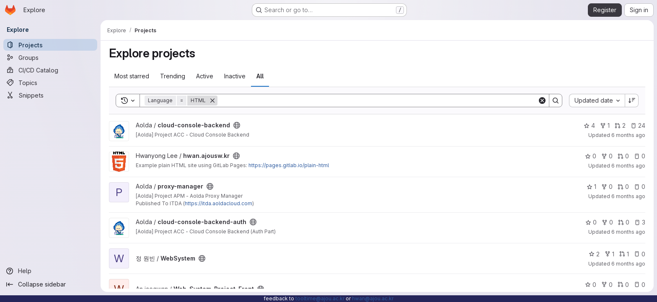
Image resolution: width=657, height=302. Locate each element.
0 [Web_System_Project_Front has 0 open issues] (639, 284)
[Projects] (50, 45)
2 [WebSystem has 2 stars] (594, 254)
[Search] (377, 101)
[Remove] (212, 101)
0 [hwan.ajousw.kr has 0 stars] (590, 156)
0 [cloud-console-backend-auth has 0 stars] (591, 222)
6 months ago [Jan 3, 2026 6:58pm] (628, 232)
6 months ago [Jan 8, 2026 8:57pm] (628, 196)
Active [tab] (204, 76)
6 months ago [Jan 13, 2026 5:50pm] (628, 166)
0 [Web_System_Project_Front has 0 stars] (590, 284)
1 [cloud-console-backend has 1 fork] (605, 125)
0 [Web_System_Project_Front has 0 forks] (607, 284)
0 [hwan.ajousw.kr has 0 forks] (607, 156)
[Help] (50, 271)
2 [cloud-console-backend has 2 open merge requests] (620, 125)
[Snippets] (50, 95)
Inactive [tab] (235, 76)
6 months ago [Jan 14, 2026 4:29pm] (628, 135)
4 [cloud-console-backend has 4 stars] (589, 125)
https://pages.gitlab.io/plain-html (288, 165)
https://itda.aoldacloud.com (218, 203)
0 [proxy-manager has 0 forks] (607, 186)
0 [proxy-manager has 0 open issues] (639, 186)
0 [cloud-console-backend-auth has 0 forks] (607, 222)
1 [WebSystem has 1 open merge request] (624, 254)
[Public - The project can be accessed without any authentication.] (236, 125)
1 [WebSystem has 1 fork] (609, 254)
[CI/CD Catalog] (50, 70)
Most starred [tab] (131, 76)
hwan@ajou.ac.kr (372, 298)
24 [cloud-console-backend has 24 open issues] (638, 125)
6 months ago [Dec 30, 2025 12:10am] (628, 264)
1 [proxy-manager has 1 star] (591, 186)
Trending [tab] (172, 76)
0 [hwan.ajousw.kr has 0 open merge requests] (623, 156)
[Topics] (50, 82)
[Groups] (50, 57)
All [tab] (260, 76)
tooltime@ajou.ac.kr (319, 298)
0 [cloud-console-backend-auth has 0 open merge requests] (623, 222)
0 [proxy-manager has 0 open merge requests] (623, 186)
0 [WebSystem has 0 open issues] (639, 254)
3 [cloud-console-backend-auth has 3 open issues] (639, 222)
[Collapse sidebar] (50, 284)
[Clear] (542, 101)
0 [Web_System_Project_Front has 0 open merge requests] (623, 284)
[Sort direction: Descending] (632, 100)
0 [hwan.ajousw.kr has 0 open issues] (639, 156)
